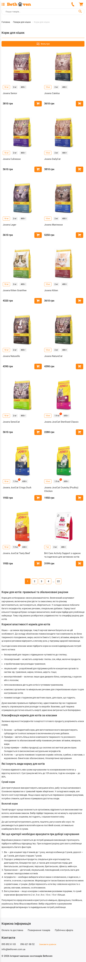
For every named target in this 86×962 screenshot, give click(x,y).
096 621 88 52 (27, 944)
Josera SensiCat (11, 421)
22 (58, 581)
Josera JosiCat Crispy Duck (17, 487)
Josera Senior (10, 93)
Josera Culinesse (12, 159)
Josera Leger (9, 224)
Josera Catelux (52, 93)
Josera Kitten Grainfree (15, 290)
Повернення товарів (39, 930)
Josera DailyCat (52, 159)
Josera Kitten (51, 290)
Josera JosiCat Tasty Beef (16, 553)
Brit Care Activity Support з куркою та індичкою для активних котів (62, 555)
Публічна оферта (64, 930)
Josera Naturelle (11, 356)
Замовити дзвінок (47, 944)
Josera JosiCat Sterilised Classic (61, 421)
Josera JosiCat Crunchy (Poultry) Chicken (61, 489)
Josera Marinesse (53, 224)
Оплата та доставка (12, 930)
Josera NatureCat (53, 356)
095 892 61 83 (9, 944)
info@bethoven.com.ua (13, 949)
